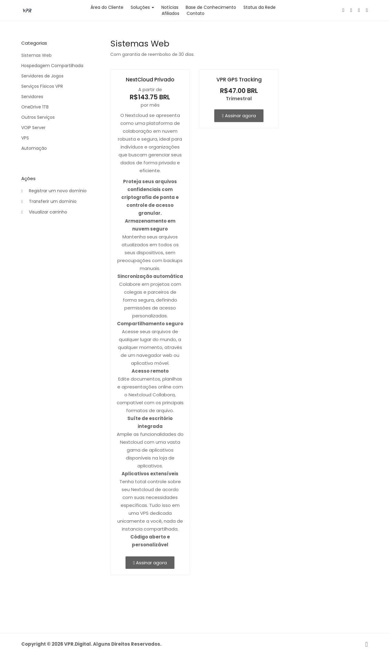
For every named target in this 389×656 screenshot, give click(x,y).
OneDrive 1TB (35, 107)
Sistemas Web (36, 55)
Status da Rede (259, 7)
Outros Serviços (38, 117)
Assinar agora (150, 562)
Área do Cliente (107, 7)
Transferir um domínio (49, 201)
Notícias (169, 7)
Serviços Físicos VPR (42, 86)
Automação (34, 148)
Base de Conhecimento (211, 7)
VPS (25, 138)
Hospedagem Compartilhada (52, 66)
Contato (196, 13)
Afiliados (170, 13)
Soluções (142, 7)
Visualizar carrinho (44, 212)
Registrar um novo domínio (54, 191)
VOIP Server (33, 128)
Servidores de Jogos (42, 76)
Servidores (32, 97)
